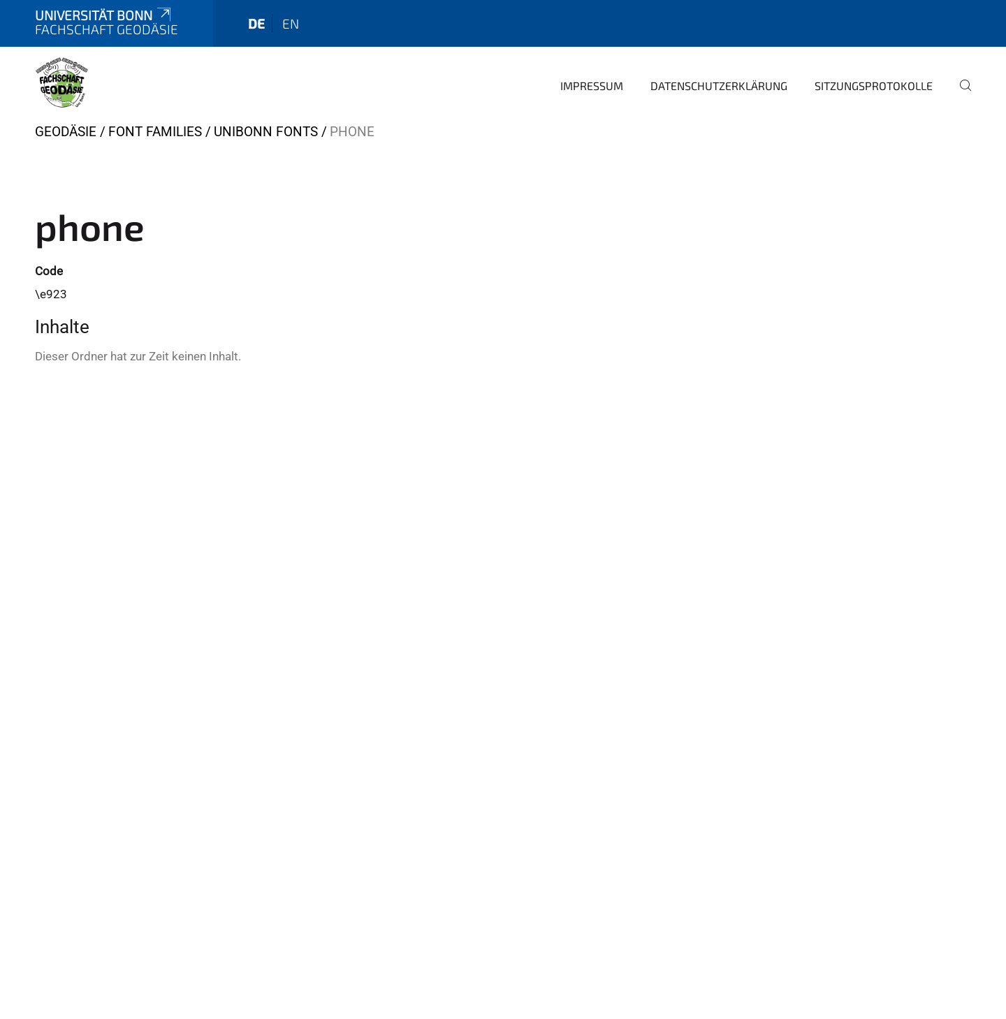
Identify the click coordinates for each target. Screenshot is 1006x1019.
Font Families (155, 132)
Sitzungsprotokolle (874, 85)
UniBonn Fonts (266, 132)
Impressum (591, 85)
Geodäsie (65, 132)
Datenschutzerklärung (718, 85)
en (290, 23)
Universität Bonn (104, 15)
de (256, 23)
